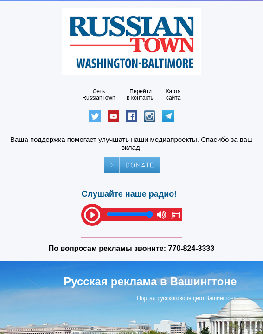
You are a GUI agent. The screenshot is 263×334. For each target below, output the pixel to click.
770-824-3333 (191, 248)
